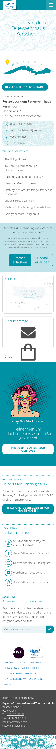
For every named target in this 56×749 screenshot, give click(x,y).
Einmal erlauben (42, 260)
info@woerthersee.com (14, 722)
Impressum (9, 662)
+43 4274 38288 (15, 714)
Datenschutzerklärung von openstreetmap (29, 247)
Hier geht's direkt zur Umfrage (28, 449)
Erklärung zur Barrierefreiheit (21, 667)
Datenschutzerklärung (32, 662)
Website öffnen (16, 137)
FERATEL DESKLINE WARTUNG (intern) (23, 678)
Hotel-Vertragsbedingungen (19, 673)
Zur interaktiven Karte (25, 87)
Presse (7, 684)
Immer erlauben (20, 260)
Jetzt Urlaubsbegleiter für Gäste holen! (28, 509)
